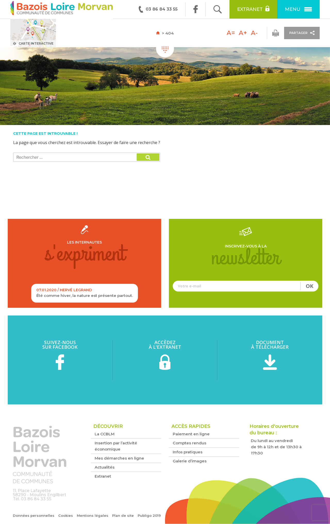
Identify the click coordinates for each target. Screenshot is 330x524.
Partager (302, 33)
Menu (298, 9)
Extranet (253, 9)
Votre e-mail (245, 286)
